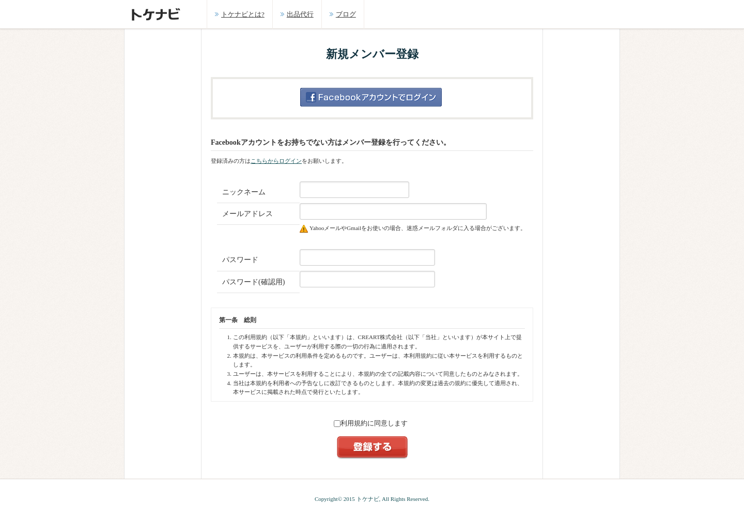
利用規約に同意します (371, 423)
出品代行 (300, 14)
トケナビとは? (243, 14)
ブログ (346, 14)
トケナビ (368, 499)
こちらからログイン (276, 161)
